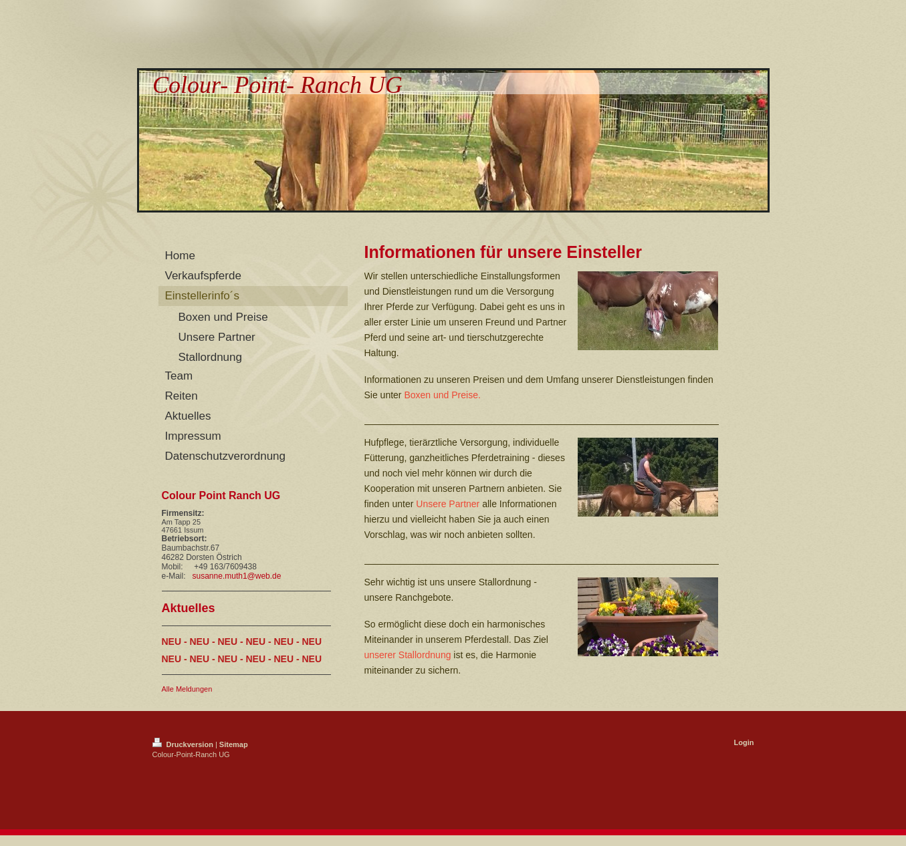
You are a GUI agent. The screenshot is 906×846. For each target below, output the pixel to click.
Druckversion (183, 744)
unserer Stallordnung (407, 655)
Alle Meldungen (187, 689)
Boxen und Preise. (442, 395)
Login (744, 742)
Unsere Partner (447, 504)
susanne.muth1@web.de (237, 576)
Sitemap (233, 744)
